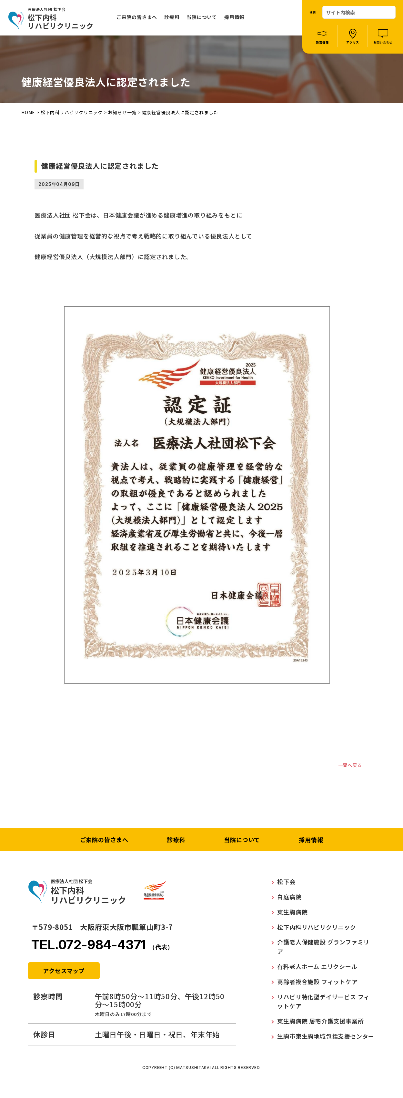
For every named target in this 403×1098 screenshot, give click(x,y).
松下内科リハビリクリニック (72, 112)
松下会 (286, 884)
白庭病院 (289, 899)
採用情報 (234, 17)
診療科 (171, 17)
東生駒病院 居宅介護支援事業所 (320, 1023)
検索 (312, 12)
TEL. (102, 946)
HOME (28, 112)
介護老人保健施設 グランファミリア (323, 949)
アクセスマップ (64, 973)
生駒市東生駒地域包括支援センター (325, 1038)
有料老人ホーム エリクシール (317, 968)
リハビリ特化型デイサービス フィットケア (323, 1003)
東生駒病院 (292, 914)
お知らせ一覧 (122, 112)
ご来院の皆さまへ (136, 17)
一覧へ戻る (347, 766)
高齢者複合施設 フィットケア (317, 984)
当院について (201, 17)
